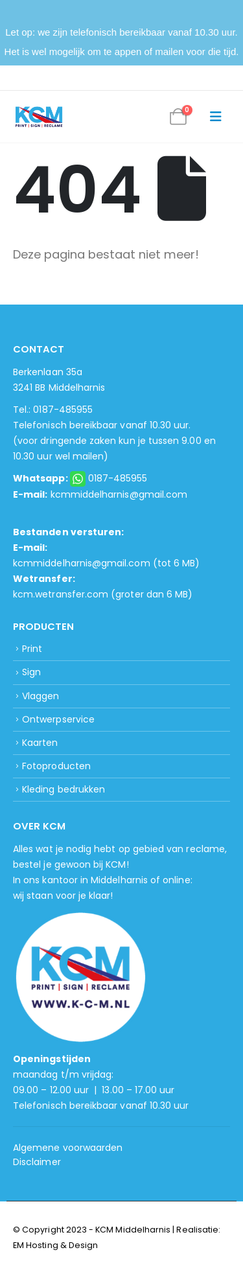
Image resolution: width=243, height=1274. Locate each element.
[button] (216, 117)
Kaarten (40, 742)
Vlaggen (40, 695)
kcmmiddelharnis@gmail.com (119, 494)
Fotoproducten (56, 765)
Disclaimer (37, 1161)
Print (32, 648)
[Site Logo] (39, 117)
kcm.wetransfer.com (60, 594)
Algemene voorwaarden (67, 1147)
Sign (31, 672)
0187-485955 (118, 478)
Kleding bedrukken (63, 789)
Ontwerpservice (58, 719)
